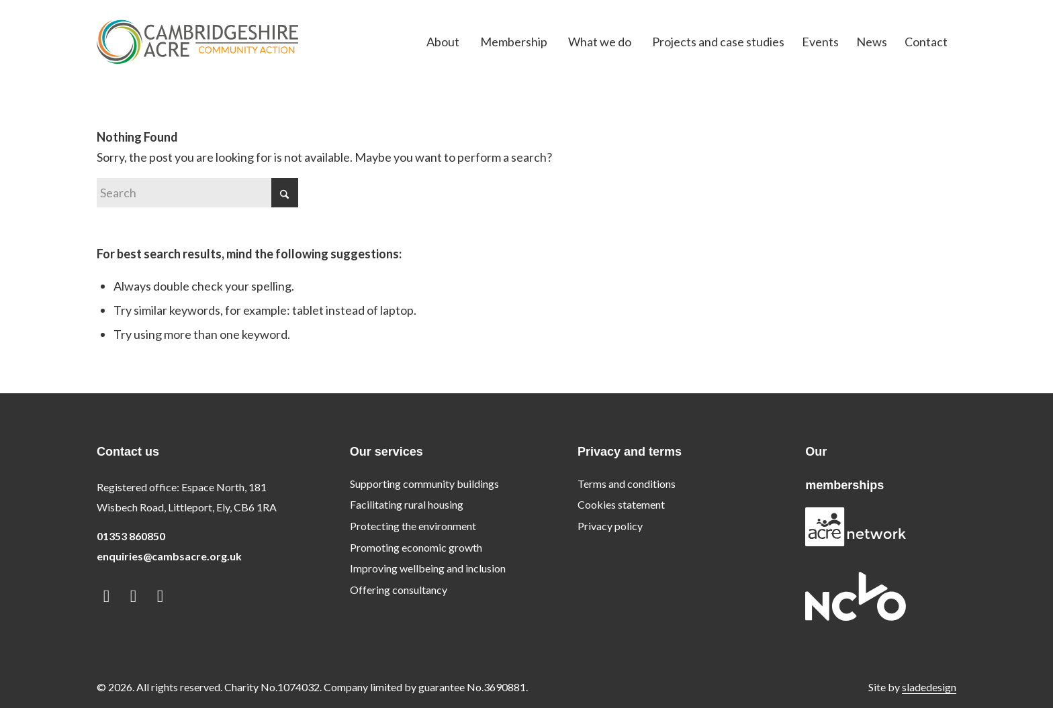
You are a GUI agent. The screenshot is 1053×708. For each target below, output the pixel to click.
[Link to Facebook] (133, 595)
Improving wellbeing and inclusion (428, 568)
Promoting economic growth (416, 547)
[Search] (197, 192)
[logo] (197, 42)
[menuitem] (442, 42)
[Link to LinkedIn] (106, 595)
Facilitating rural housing (406, 504)
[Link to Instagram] (160, 595)
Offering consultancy (398, 589)
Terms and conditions (627, 483)
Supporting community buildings (424, 483)
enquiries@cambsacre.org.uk (169, 556)
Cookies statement (621, 504)
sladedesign (929, 686)
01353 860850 (131, 535)
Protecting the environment (413, 525)
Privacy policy (610, 525)
